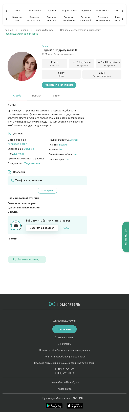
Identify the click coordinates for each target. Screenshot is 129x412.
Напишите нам (125, 232)
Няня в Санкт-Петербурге (64, 382)
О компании (64, 343)
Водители (86, 10)
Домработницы (69, 10)
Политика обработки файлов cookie (64, 356)
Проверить (47, 190)
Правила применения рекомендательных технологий (64, 362)
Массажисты (103, 10)
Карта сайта (65, 388)
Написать (64, 328)
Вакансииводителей (85, 18)
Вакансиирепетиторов (34, 18)
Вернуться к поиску (26, 259)
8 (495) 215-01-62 (64, 369)
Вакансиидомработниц (69, 18)
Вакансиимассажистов (103, 18)
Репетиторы (34, 10)
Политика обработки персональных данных (64, 349)
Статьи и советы (64, 337)
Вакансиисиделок (51, 18)
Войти (66, 228)
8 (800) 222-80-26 (64, 372)
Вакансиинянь (17, 18)
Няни (17, 10)
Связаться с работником (59, 85)
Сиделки (51, 10)
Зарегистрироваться (42, 228)
